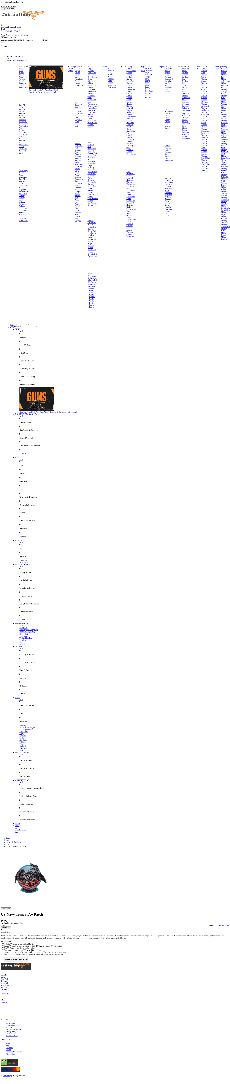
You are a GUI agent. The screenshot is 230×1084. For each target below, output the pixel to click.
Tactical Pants (204, 72)
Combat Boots (92, 298)
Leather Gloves (90, 189)
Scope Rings (77, 172)
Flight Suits (91, 182)
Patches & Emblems (186, 68)
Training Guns (22, 199)
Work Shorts (92, 104)
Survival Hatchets (129, 179)
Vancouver (5, 985)
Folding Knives (129, 68)
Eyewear (78, 212)
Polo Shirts (92, 91)
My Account (10, 1023)
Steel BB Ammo (22, 141)
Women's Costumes (185, 105)
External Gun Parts (78, 145)
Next (8, 909)
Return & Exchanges (13, 1029)
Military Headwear (225, 165)
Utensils (168, 207)
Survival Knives (129, 109)
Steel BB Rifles (22, 114)
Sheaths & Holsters (130, 204)
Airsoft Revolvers (22, 78)
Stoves (167, 216)
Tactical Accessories (205, 105)
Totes (147, 95)
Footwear (90, 288)
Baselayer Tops (92, 164)
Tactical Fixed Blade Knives (205, 158)
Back (21, 331)
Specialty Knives (129, 136)
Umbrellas (186, 138)
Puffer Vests (91, 155)
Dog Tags (185, 113)
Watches (90, 235)
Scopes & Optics (78, 68)
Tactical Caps (204, 88)
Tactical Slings (204, 122)
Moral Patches (185, 72)
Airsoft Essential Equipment (79, 177)
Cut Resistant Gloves (92, 204)
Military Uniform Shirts (224, 123)
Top (109, 68)
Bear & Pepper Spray (167, 73)
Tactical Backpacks (205, 109)
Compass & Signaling (169, 80)
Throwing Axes (130, 187)
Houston (4, 1002)
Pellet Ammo (24, 145)
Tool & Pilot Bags (149, 90)
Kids (184, 89)
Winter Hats (92, 256)
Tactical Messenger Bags (205, 131)
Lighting (168, 178)
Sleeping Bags (168, 153)
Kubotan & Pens (130, 132)
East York (4, 979)
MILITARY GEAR (22, 780)
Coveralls (185, 94)
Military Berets (91, 247)
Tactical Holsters (204, 126)
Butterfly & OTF (130, 147)
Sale (16, 832)
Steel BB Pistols (22, 110)
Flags (184, 126)
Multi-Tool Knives (130, 82)
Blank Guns (23, 221)
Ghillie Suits (167, 123)
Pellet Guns (23, 122)
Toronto (4, 981)
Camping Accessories (169, 110)
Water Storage (167, 202)
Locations (9, 1048)
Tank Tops (92, 73)
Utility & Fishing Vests (92, 152)
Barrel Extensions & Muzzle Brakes (79, 165)
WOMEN (18, 540)
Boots (91, 290)
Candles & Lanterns (168, 185)
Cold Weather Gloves (92, 200)
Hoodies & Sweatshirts (92, 76)
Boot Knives (131, 154)
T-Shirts (91, 71)
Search (3, 35)
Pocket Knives (129, 78)
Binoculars (79, 85)
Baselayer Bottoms (92, 169)
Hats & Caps (91, 242)
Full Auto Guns (47, 90)
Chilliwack (5, 994)
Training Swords (129, 233)
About (17, 826)
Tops (90, 69)
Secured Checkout (7, 31)
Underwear (92, 172)
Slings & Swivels (78, 159)
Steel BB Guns (22, 106)
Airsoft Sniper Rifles (24, 86)
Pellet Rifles (23, 126)
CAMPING (19, 646)
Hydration (168, 189)
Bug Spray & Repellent (168, 85)
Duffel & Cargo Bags (148, 76)
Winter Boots (91, 302)
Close (45, 40)
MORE (17, 698)
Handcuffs (130, 123)
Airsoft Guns (23, 66)
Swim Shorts (92, 108)
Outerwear (91, 110)
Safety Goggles (78, 220)
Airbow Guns (21, 215)
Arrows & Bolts (22, 152)
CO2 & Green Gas (23, 148)
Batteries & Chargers (186, 117)
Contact (8, 1050)
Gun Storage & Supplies (78, 105)
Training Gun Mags (23, 207)
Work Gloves (92, 186)
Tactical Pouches (204, 136)
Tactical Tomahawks (130, 183)
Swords (129, 228)
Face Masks (92, 286)
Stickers (185, 85)
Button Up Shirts (92, 86)
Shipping (9, 1027)
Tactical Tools (204, 147)
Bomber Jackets (90, 115)
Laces (91, 307)
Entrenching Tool (130, 191)
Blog (16, 828)
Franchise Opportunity (14, 1052)
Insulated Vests (90, 146)
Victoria (4, 987)
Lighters (185, 128)
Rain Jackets (92, 121)
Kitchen (167, 205)
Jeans (89, 102)
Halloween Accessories (186, 109)
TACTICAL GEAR (22, 752)
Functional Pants (91, 97)
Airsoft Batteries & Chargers (43, 91)
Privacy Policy (11, 1031)
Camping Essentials (168, 68)
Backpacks (149, 68)
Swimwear (112, 85)
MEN (17, 458)
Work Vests (91, 149)
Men (89, 66)
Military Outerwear (225, 199)
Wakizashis (130, 236)
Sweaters (91, 89)
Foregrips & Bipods (78, 155)
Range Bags (147, 82)
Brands (17, 824)
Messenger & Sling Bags (28, 630)
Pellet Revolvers (22, 129)
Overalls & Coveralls (91, 175)
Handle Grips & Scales (129, 215)
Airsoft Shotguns (22, 82)
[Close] (2, 37)
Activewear (112, 87)
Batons (129, 121)
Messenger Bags (149, 71)
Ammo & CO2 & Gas (23, 133)
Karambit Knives (129, 151)
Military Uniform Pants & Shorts (224, 70)
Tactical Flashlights (205, 163)
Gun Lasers (77, 82)
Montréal (4, 983)
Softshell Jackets (90, 126)
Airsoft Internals (50, 92)
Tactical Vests (204, 84)
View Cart (18, 31)
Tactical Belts (204, 92)
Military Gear (218, 68)
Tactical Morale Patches (204, 141)
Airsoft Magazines (23, 176)
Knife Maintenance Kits (131, 209)
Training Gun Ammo (23, 203)
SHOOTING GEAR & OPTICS (27, 414)
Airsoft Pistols (21, 74)
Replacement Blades (131, 221)
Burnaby (4, 977)
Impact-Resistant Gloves (90, 194)
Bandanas (91, 284)
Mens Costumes (185, 101)
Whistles (185, 134)
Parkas (89, 118)
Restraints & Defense (131, 117)
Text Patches (185, 80)
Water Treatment (168, 192)
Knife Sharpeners (130, 200)
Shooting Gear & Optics (71, 69)
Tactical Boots (204, 117)
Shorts (110, 83)
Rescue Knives (129, 86)
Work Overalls (90, 179)
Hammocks (169, 160)
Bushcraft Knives (130, 113)
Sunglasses (91, 233)
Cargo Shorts (92, 106)
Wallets (148, 97)
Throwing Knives (130, 140)
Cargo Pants (91, 100)
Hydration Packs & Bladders (168, 197)
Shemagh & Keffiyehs (92, 281)
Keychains (186, 132)
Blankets (168, 156)
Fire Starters (167, 90)
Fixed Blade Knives (130, 90)
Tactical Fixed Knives (129, 100)
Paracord (168, 113)
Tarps (167, 115)
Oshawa (4, 989)
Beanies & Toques (92, 251)
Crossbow (22, 219)
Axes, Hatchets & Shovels (130, 174)
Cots (166, 158)
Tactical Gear (198, 68)
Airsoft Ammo (21, 137)
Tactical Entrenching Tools (205, 168)
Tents (166, 150)
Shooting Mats (78, 125)
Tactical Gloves (204, 97)
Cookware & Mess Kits (168, 211)
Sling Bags (147, 86)
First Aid (168, 77)
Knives (123, 66)
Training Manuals (185, 121)
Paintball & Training (23, 195)
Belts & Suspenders (91, 226)
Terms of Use (11, 1034)
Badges (184, 87)
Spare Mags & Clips (23, 172)
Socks (91, 305)
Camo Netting (167, 119)
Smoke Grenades (78, 182)
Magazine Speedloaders (24, 190)
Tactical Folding (129, 74)
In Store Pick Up (12, 1036)
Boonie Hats (93, 254)
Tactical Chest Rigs (205, 113)
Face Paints (186, 124)
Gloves (90, 184)
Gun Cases (79, 113)
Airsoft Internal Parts (78, 196)
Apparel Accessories (91, 222)
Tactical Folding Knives (204, 152)
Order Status (10, 1025)
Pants (110, 81)
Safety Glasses (77, 215)
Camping (161, 66)
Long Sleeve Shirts (90, 81)
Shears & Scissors (129, 225)
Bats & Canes (129, 128)
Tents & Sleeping (168, 147)
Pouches (148, 93)
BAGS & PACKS (21, 623)
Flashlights (169, 180)
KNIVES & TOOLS (22, 564)
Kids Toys (23, 748)
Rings (89, 237)
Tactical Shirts (204, 76)
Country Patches (185, 76)
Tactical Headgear (204, 101)
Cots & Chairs (167, 127)
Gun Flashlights (79, 78)
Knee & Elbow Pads (91, 230)
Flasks (184, 136)
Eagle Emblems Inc (222, 925)
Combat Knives (129, 95)
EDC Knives (131, 71)
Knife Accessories (130, 196)
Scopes (77, 71)
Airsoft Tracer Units (77, 208)
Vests (89, 143)
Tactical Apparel (204, 68)
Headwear (92, 239)
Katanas (129, 230)
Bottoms (90, 94)
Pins (183, 83)
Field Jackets (92, 112)
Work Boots (91, 294)
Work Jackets (92, 123)
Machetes (129, 143)
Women (105, 66)
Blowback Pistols (35, 90)
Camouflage (7, 1076)
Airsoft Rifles (21, 70)
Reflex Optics (77, 74)
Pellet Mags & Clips (23, 186)
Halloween (186, 98)
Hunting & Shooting (23, 211)
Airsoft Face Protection (78, 202)
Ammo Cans (77, 117)
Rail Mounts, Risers (78, 150)
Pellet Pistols (23, 124)
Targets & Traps (78, 121)
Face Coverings (92, 275)
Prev (3, 909)
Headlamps (169, 182)
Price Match (10, 1054)
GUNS (17, 329)
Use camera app (21, 40)
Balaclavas (92, 278)
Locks (184, 130)
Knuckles (129, 125)
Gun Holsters (78, 110)
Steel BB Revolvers (22, 119)
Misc (21, 750)
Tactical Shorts (204, 80)
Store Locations (21, 830)
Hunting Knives (129, 105)
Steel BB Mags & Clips (22, 181)
